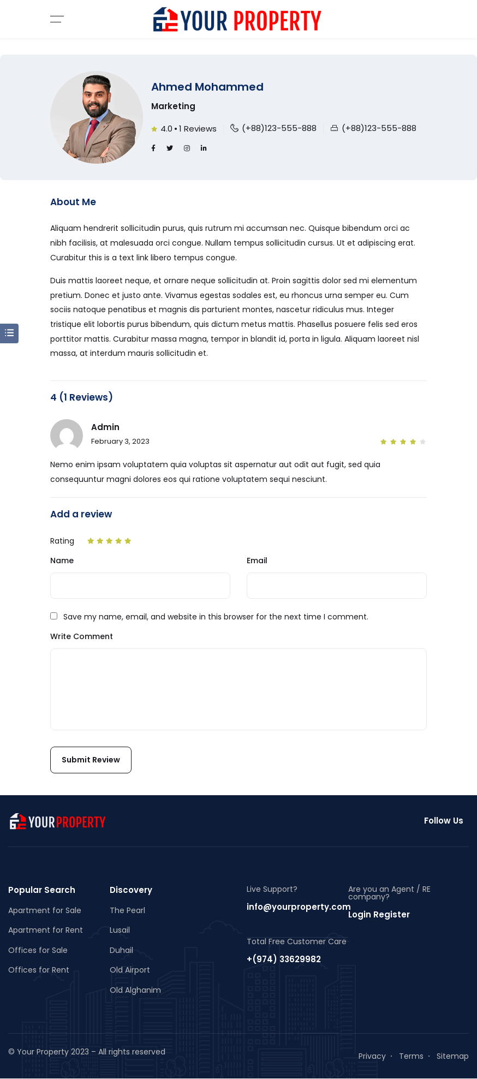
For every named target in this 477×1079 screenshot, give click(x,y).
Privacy (372, 1056)
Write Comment (81, 636)
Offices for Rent (38, 969)
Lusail (120, 930)
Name (62, 560)
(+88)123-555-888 (279, 128)
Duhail (121, 950)
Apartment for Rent (45, 930)
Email (257, 560)
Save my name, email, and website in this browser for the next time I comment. (215, 616)
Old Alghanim (135, 990)
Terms (411, 1056)
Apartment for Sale (44, 910)
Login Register (379, 914)
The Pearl (127, 910)
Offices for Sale (38, 950)
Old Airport (130, 969)
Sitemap (453, 1056)
